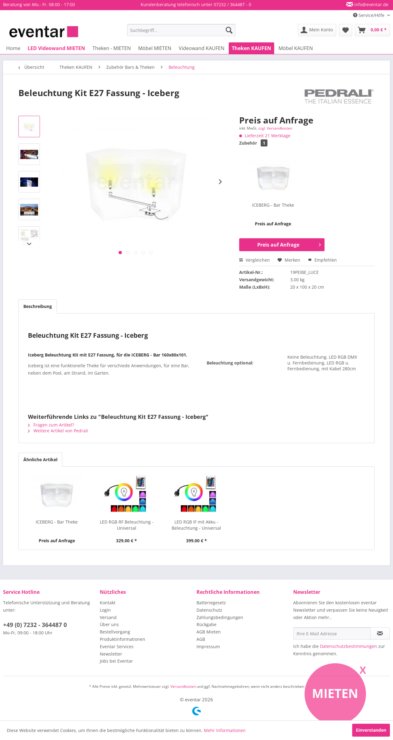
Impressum (208, 646)
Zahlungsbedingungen (219, 617)
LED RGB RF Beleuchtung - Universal (127, 525)
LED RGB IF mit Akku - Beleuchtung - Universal (196, 525)
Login (105, 610)
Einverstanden (371, 730)
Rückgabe (206, 624)
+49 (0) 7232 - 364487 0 (35, 625)
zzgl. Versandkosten (275, 128)
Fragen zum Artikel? (51, 425)
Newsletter (111, 654)
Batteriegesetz (211, 603)
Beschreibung (37, 306)
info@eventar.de (370, 4)
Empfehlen (322, 260)
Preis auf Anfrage (289, 244)
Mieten (335, 693)
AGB (200, 639)
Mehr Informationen (225, 730)
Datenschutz (209, 610)
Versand (108, 617)
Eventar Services (117, 646)
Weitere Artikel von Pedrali (58, 431)
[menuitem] (181, 30)
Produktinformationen (122, 639)
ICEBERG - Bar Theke (273, 205)
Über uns (109, 624)
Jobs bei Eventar (116, 661)
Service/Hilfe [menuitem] (369, 15)
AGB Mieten (208, 632)
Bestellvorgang (115, 632)
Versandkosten (183, 686)
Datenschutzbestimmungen (348, 646)
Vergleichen (254, 260)
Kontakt (107, 603)
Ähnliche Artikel (40, 459)
